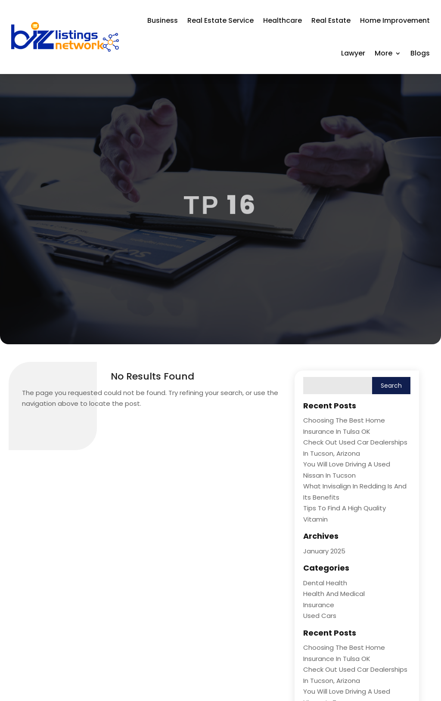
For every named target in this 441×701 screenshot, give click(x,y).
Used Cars (319, 615)
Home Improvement (395, 20)
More (383, 53)
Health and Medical (334, 593)
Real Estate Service (220, 20)
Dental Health (325, 582)
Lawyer (353, 53)
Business (162, 20)
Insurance (318, 604)
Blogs (420, 53)
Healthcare (282, 20)
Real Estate (331, 20)
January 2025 (324, 551)
